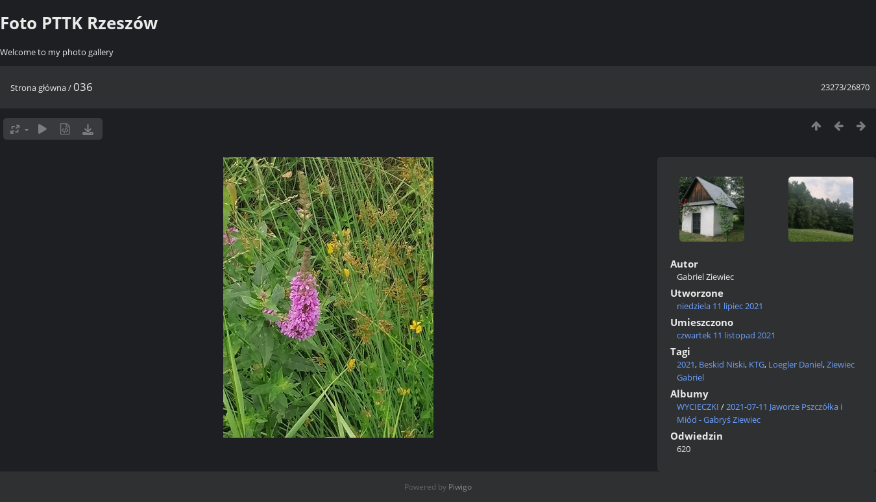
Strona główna (38, 88)
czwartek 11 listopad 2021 (726, 335)
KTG (756, 364)
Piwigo (460, 486)
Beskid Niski (722, 364)
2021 (686, 364)
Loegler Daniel (795, 364)
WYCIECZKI (698, 406)
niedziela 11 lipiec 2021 (720, 306)
